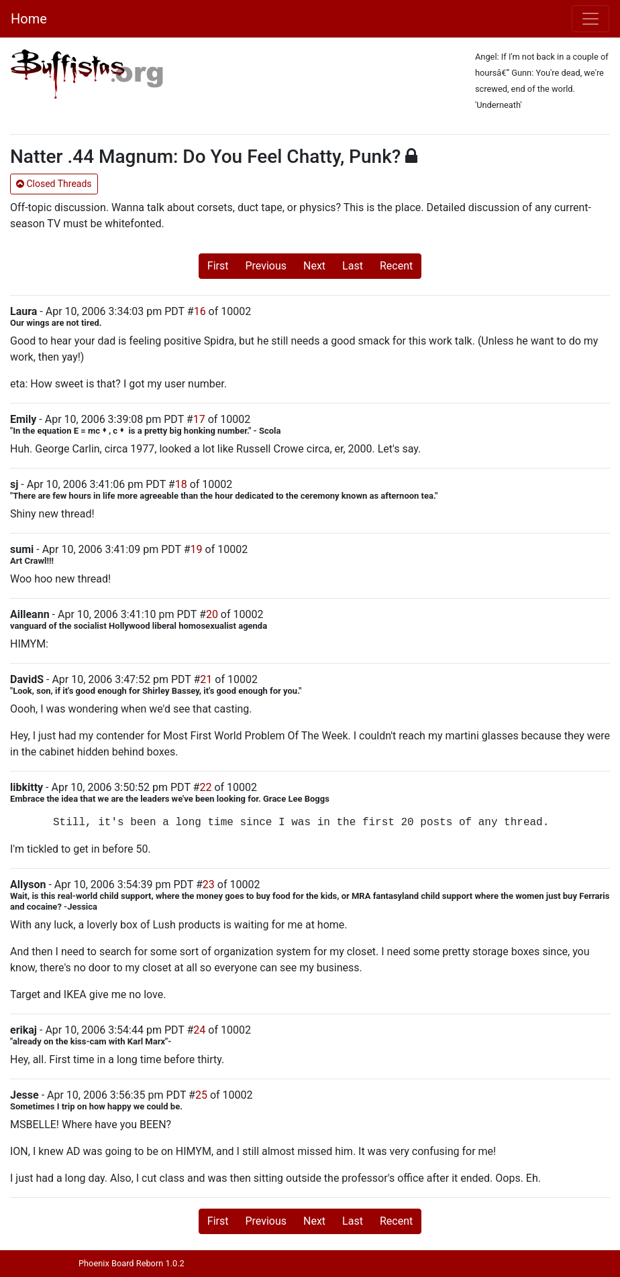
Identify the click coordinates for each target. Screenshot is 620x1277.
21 (206, 679)
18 (181, 484)
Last (352, 265)
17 (199, 419)
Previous (266, 265)
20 (212, 614)
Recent (396, 265)
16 (200, 311)
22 (205, 787)
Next (314, 265)
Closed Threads (54, 183)
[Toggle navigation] (590, 18)
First (218, 265)
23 (209, 884)
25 (201, 1095)
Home (29, 19)
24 (199, 1030)
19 (197, 549)
